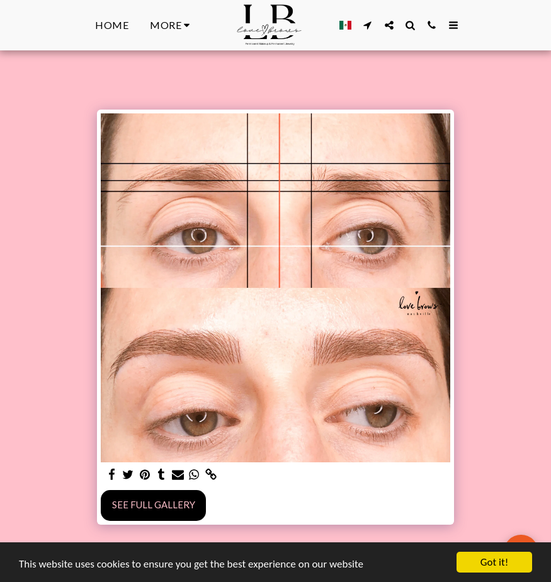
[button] (368, 25)
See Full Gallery (153, 504)
